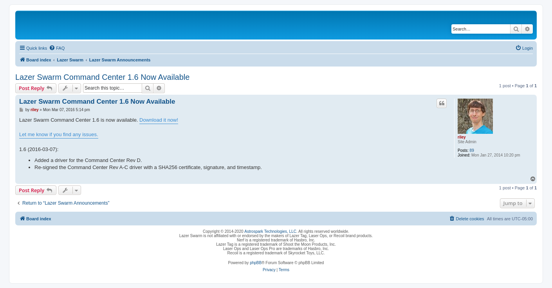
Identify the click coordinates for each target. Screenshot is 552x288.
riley (462, 137)
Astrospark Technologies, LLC (270, 231)
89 (472, 150)
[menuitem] (57, 48)
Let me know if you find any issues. (58, 134)
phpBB (256, 263)
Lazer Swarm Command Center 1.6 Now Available (102, 77)
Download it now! (158, 120)
